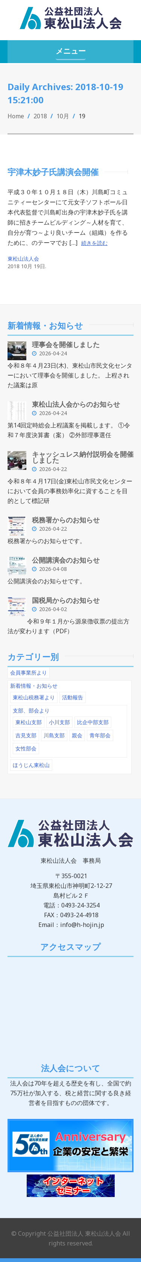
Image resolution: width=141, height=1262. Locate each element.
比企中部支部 (93, 722)
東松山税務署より (34, 697)
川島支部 (54, 735)
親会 (77, 735)
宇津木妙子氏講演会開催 (53, 171)
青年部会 (100, 735)
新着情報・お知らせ (34, 685)
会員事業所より (28, 672)
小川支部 (59, 722)
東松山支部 (28, 722)
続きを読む (94, 242)
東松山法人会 (23, 258)
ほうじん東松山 (31, 764)
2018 (40, 116)
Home (16, 116)
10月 (62, 116)
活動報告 (72, 697)
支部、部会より (31, 710)
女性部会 (25, 748)
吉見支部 (25, 735)
